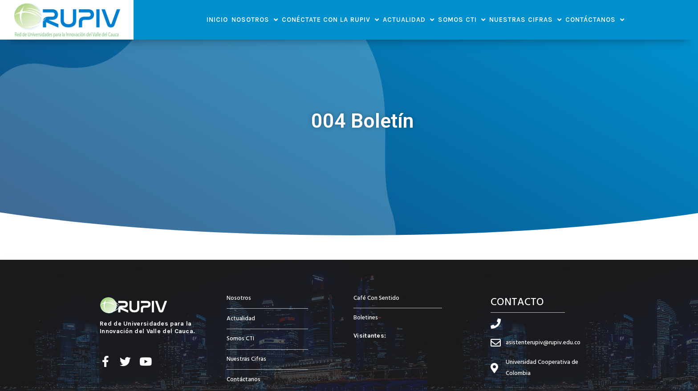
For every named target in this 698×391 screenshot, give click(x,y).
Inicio (217, 20)
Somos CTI (462, 20)
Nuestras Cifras (525, 20)
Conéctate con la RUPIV (330, 20)
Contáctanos (595, 20)
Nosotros (254, 20)
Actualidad (408, 20)
